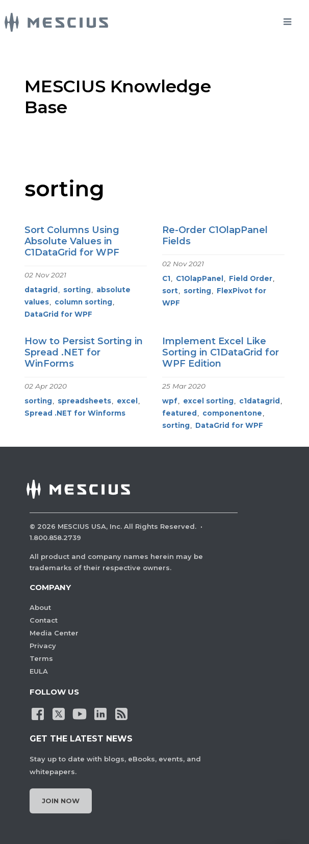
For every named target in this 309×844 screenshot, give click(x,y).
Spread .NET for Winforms (74, 413)
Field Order (250, 278)
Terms (41, 658)
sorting (77, 290)
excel (127, 401)
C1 (166, 278)
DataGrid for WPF (58, 314)
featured (179, 413)
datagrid (41, 290)
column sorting (83, 302)
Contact (44, 620)
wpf (169, 401)
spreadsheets (84, 401)
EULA (39, 671)
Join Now (61, 801)
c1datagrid (259, 401)
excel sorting (208, 401)
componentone (232, 413)
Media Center (54, 633)
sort (170, 291)
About (40, 607)
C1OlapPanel (199, 278)
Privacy (43, 646)
